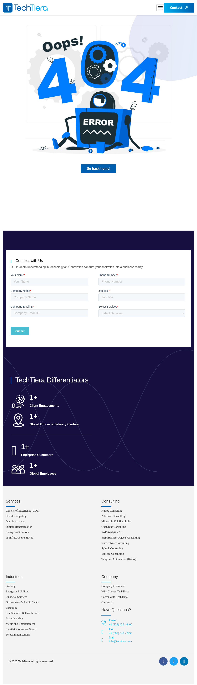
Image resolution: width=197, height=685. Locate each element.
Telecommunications (18, 635)
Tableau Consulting (112, 554)
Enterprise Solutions (17, 532)
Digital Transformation (19, 527)
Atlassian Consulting (113, 516)
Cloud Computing (16, 516)
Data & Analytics (16, 522)
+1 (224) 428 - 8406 (120, 625)
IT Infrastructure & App (19, 538)
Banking (11, 586)
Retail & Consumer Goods (21, 629)
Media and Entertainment (20, 624)
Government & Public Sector (22, 603)
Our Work (107, 603)
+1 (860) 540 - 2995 (120, 634)
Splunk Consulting (112, 549)
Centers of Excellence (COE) (22, 511)
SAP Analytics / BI (112, 532)
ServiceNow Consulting (115, 543)
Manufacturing (14, 619)
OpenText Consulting (113, 527)
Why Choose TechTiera (115, 592)
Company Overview (113, 586)
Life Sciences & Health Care (22, 613)
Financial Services (16, 597)
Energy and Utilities (17, 592)
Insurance (11, 608)
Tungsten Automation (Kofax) (118, 559)
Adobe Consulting (112, 511)
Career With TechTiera (114, 597)
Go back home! (98, 169)
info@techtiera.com (120, 641)
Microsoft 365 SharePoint (116, 522)
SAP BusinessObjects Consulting (120, 538)
